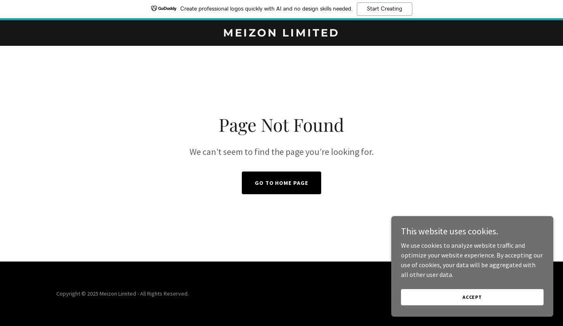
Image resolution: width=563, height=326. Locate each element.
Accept (472, 297)
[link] (281, 34)
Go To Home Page (282, 183)
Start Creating (384, 9)
